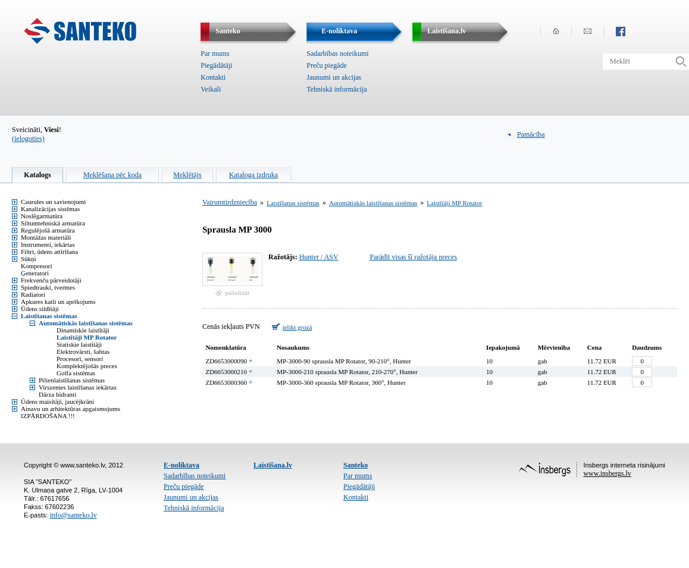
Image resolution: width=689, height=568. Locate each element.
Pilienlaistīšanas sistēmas (72, 380)
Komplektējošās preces (87, 365)
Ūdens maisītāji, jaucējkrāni (57, 401)
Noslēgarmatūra (41, 215)
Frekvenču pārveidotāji (51, 280)
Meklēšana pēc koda (112, 175)
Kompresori (36, 265)
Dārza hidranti (57, 394)
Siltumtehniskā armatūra (53, 223)
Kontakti (213, 77)
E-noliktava (181, 465)
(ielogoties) (28, 138)
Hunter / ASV (319, 257)
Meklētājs (187, 175)
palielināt (237, 292)
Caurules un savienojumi (53, 201)
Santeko (355, 465)
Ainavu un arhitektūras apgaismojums (70, 408)
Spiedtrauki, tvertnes (48, 287)
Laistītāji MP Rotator (87, 337)
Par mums (215, 53)
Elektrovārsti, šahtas (83, 351)
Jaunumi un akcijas (333, 77)
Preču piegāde (326, 65)
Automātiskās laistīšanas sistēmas (86, 323)
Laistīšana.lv (272, 465)
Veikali (211, 89)
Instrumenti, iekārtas (47, 244)
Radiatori (33, 294)
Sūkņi (28, 258)
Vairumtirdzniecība (229, 202)
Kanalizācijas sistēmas (50, 208)
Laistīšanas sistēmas (49, 315)
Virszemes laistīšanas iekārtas (78, 387)
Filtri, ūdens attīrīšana (49, 251)
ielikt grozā (297, 327)
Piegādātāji (216, 65)
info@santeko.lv (72, 515)
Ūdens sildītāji (40, 308)
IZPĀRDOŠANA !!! (48, 415)
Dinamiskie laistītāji (83, 330)
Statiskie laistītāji (79, 344)
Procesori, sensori (80, 358)
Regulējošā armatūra (48, 230)
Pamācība (531, 134)
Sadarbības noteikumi (337, 53)
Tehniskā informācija (336, 89)
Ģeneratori (35, 273)
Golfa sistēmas (76, 372)
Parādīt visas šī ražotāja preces (413, 257)
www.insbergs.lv (607, 473)
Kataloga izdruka (253, 175)
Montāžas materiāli (46, 237)
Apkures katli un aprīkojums (58, 301)
